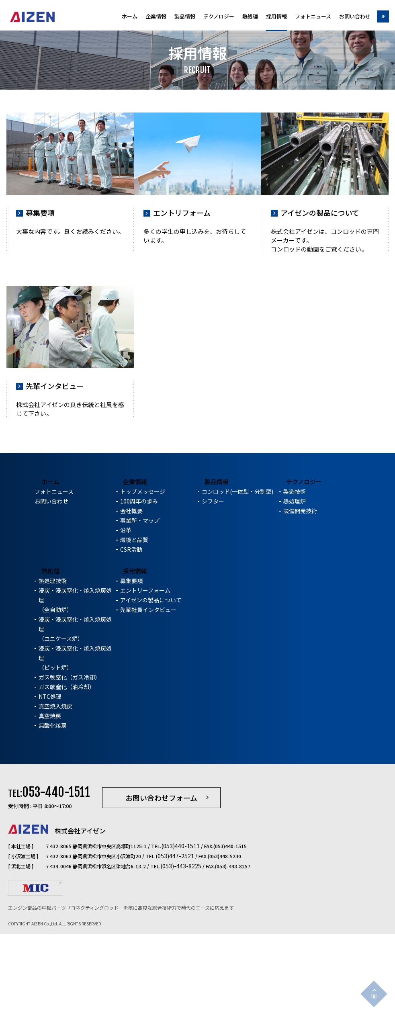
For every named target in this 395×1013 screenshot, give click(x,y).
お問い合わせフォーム (161, 879)
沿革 (125, 612)
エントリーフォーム (145, 672)
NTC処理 (50, 778)
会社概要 (131, 592)
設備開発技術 (300, 592)
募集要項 (131, 662)
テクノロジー (218, 17)
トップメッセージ (142, 573)
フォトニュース (313, 17)
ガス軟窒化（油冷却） (67, 768)
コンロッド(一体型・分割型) (237, 573)
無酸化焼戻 (53, 807)
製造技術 (294, 573)
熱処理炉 (294, 583)
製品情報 (184, 17)
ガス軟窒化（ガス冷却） (69, 759)
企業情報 (155, 17)
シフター (213, 583)
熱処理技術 (53, 662)
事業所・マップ (140, 602)
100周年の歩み (139, 583)
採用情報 (276, 17)
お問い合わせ (354, 17)
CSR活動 (131, 631)
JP (383, 16)
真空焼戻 (50, 797)
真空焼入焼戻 (55, 788)
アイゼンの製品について (151, 681)
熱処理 (250, 17)
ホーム (129, 17)
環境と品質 (134, 621)
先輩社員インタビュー (148, 691)
